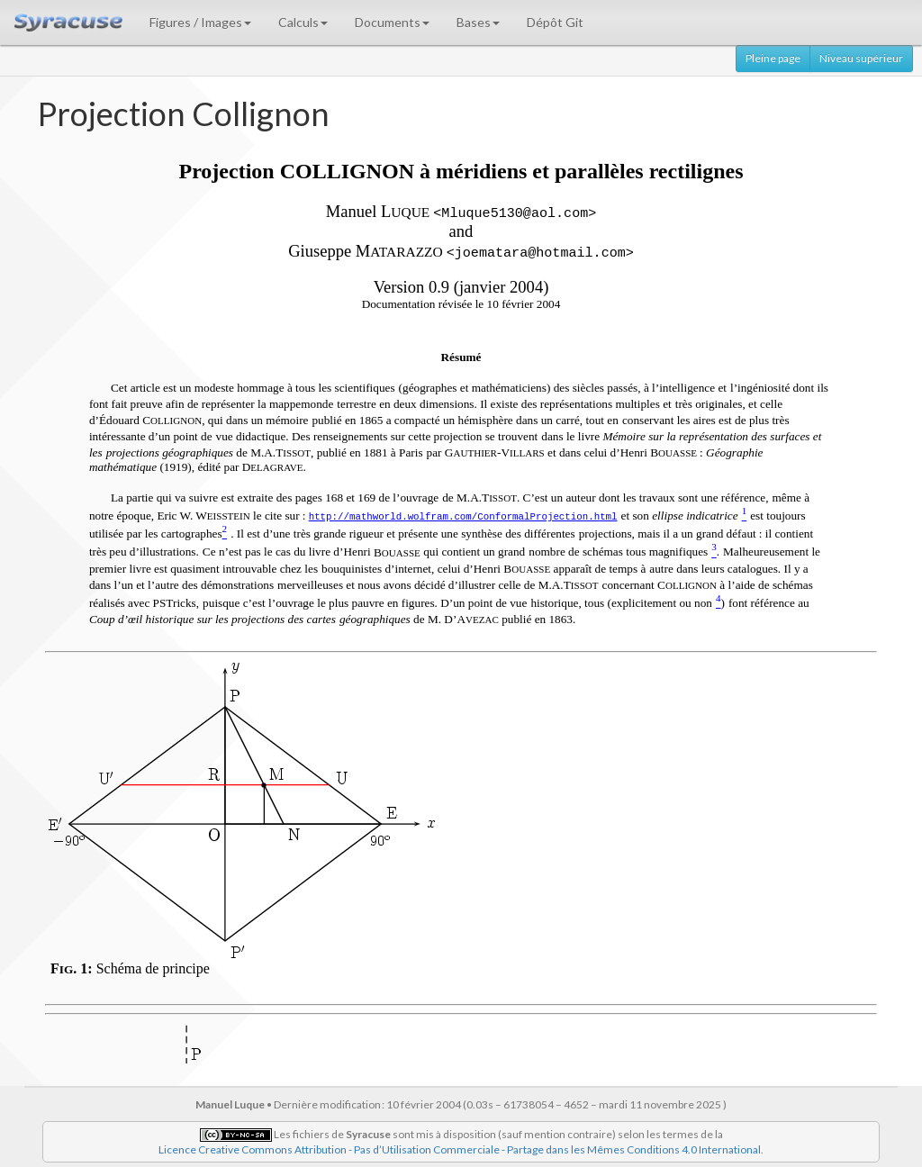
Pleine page (773, 58)
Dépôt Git (555, 22)
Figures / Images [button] (200, 22)
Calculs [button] (303, 22)
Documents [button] (392, 22)
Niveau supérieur (861, 58)
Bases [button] (478, 22)
